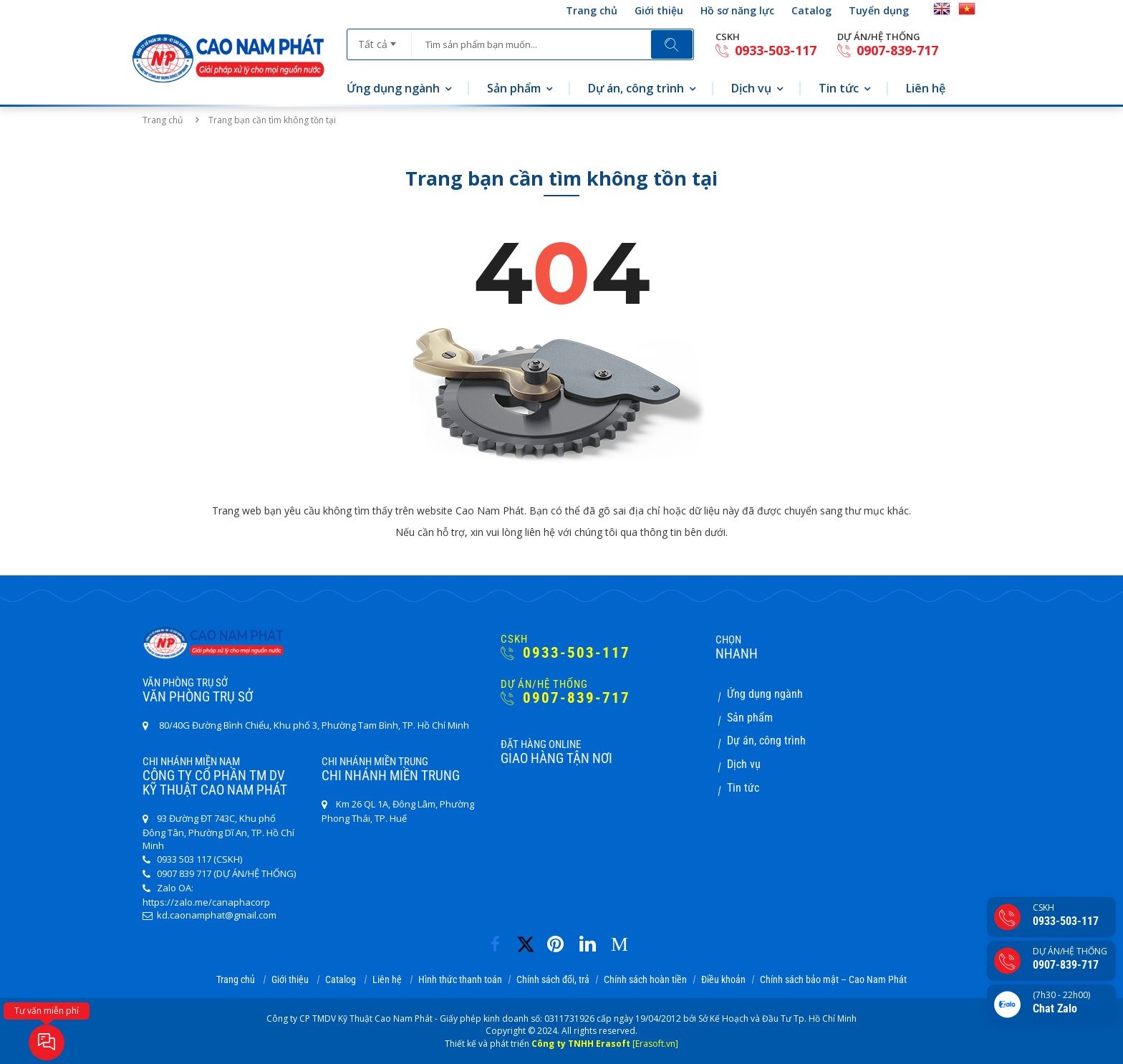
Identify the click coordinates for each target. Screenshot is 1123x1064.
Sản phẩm (514, 88)
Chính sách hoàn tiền (645, 979)
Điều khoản (723, 979)
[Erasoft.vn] (655, 1043)
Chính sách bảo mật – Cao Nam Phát (833, 979)
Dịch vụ (751, 88)
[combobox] (379, 39)
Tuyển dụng (879, 10)
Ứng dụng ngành (393, 88)
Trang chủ (591, 10)
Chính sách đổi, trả (552, 979)
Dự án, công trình (636, 88)
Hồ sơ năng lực (737, 10)
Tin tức (839, 88)
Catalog (811, 10)
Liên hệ (925, 88)
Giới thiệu (659, 10)
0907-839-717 (887, 50)
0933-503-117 (765, 50)
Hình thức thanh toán (460, 979)
